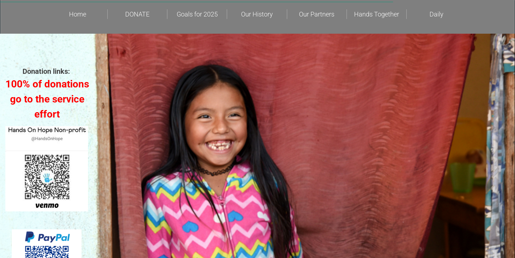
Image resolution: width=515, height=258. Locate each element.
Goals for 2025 (197, 14)
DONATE (137, 14)
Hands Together (376, 14)
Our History (257, 14)
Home (77, 14)
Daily (436, 14)
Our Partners (316, 14)
